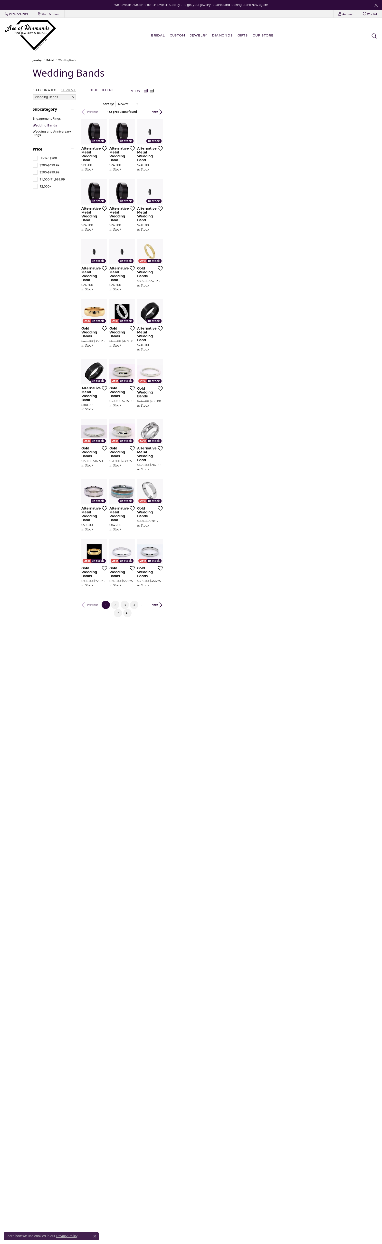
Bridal (50, 60)
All (241, 1012)
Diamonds (222, 35)
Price (37, 149)
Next (341, 112)
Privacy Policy (66, 1236)
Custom (177, 35)
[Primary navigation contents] (213, 36)
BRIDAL (158, 35)
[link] (16, 14)
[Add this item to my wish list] (165, 211)
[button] (346, 14)
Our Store (263, 35)
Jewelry (198, 35)
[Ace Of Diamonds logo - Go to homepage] (30, 36)
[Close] (376, 5)
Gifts (243, 35)
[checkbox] (45, 158)
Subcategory (45, 109)
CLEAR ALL (68, 90)
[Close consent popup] (94, 1236)
